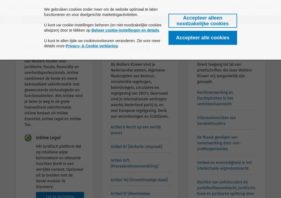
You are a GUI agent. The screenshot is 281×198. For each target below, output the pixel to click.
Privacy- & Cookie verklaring (92, 46)
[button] (202, 21)
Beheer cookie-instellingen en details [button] (125, 30)
